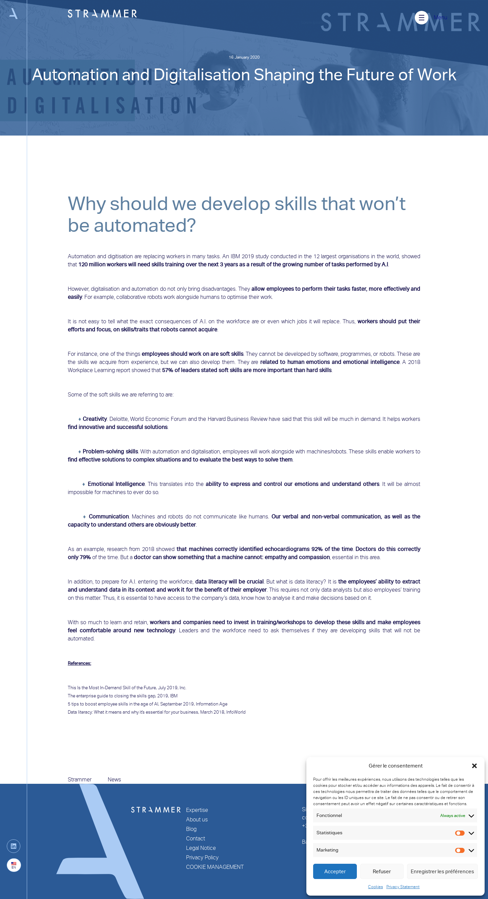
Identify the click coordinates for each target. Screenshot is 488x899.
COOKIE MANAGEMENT (215, 867)
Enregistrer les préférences (442, 872)
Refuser (382, 872)
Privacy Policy (202, 857)
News (114, 779)
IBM (174, 695)
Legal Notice (201, 848)
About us (197, 819)
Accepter (335, 872)
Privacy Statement (403, 886)
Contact (195, 838)
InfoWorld (236, 712)
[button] (474, 765)
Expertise (197, 810)
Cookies (375, 886)
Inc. (183, 687)
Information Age (211, 704)
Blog (191, 829)
